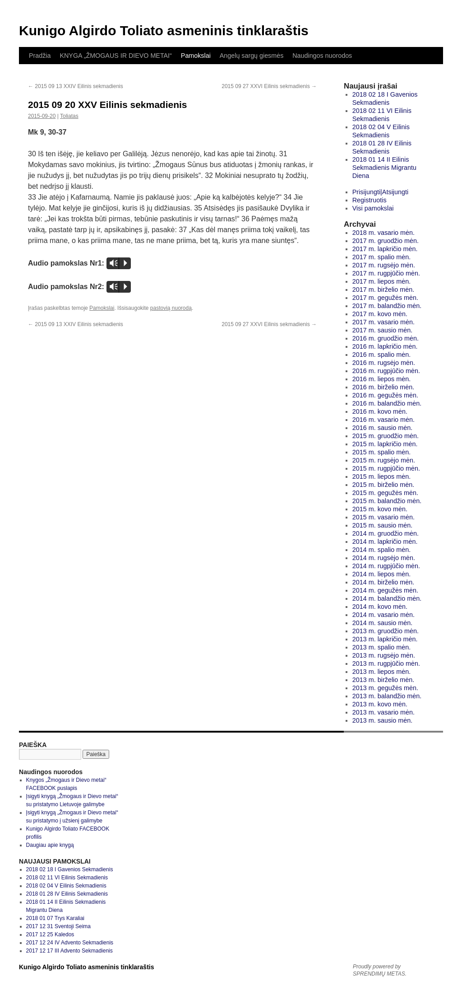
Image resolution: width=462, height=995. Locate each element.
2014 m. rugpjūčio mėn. (386, 566)
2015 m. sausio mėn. (382, 525)
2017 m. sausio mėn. (382, 330)
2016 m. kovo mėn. (379, 411)
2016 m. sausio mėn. (382, 427)
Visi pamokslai (373, 208)
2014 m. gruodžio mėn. (385, 533)
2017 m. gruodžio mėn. (385, 240)
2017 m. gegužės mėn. (385, 297)
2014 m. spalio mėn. (381, 549)
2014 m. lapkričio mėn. (385, 541)
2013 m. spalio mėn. (381, 647)
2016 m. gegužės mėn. (385, 395)
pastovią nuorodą (171, 308)
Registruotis (369, 200)
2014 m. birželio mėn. (383, 582)
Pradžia (40, 55)
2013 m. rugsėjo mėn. (383, 655)
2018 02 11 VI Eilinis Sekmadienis (67, 877)
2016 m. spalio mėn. (381, 354)
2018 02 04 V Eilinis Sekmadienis (66, 886)
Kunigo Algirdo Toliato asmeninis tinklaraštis (164, 30)
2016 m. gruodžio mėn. (385, 338)
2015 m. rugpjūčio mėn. (386, 468)
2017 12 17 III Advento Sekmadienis (69, 951)
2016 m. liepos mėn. (381, 379)
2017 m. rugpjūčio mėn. (386, 273)
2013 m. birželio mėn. (383, 679)
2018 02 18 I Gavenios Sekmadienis (69, 869)
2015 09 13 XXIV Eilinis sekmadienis (75, 86)
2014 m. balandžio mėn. (387, 598)
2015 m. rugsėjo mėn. (383, 460)
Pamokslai (196, 55)
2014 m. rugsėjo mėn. (383, 557)
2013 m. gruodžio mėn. (385, 631)
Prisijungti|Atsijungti (380, 192)
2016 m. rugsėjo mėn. (383, 362)
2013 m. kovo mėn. (379, 704)
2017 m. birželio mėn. (383, 289)
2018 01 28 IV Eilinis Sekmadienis (67, 894)
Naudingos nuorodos (322, 55)
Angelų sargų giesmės (251, 55)
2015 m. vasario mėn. (383, 517)
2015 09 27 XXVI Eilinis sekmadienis (269, 86)
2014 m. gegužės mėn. (385, 590)
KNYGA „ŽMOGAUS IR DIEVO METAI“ (115, 55)
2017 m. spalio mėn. (381, 257)
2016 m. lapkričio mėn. (385, 346)
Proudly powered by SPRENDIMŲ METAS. (380, 970)
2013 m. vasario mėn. (383, 712)
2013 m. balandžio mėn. (387, 696)
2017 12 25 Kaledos (50, 934)
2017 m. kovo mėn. (379, 314)
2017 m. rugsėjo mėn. (383, 265)
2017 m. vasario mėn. (383, 322)
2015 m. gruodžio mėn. (385, 435)
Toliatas (69, 116)
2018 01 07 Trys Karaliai (55, 918)
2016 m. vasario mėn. (383, 419)
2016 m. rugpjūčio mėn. (386, 370)
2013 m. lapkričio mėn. (385, 639)
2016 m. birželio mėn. (383, 387)
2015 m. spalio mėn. (381, 452)
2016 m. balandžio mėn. (387, 403)
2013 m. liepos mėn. (381, 671)
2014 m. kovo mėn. (379, 606)
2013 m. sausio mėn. (382, 720)
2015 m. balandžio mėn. (387, 501)
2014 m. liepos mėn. (381, 574)
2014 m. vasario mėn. (383, 614)
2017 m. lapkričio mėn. (385, 248)
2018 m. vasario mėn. (383, 232)
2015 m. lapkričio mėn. (385, 444)
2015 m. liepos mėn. (381, 476)
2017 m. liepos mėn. (381, 281)
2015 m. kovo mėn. (379, 509)
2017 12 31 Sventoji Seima (58, 926)
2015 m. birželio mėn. (383, 484)
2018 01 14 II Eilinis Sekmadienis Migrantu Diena (384, 167)
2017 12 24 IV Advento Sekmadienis (69, 942)
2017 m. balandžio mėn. (387, 305)
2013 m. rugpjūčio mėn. (386, 663)
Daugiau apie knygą (50, 845)
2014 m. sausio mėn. (382, 622)
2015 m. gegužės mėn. (385, 492)
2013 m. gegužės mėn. (385, 687)
